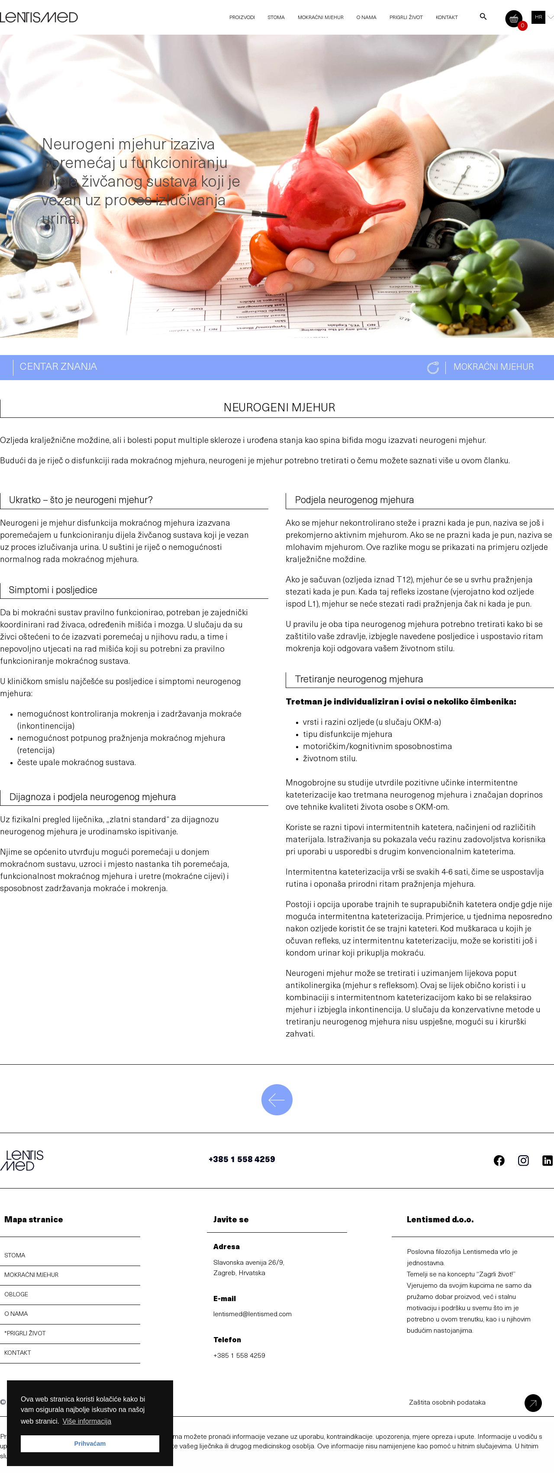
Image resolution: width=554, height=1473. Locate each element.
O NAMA (16, 1314)
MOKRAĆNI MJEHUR (31, 1275)
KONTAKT (17, 1353)
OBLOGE (16, 1295)
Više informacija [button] (87, 1421)
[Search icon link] (483, 19)
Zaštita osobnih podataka (447, 1402)
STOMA (14, 1256)
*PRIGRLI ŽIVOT (25, 1334)
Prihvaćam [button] (90, 1443)
